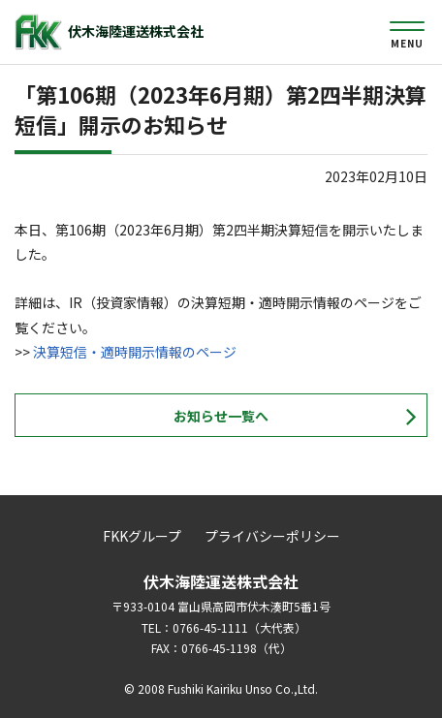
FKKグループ (142, 536)
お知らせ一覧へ (221, 415)
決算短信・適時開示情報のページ (135, 351)
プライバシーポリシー (272, 536)
